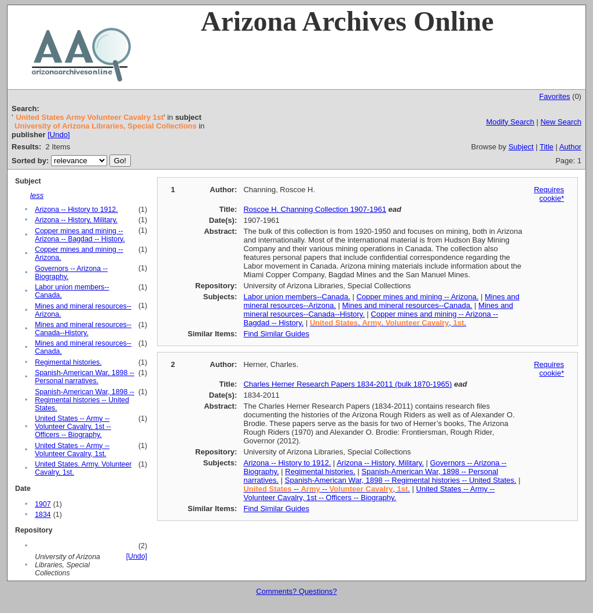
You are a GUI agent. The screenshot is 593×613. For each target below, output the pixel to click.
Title (547, 146)
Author (570, 146)
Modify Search (510, 122)
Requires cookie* (549, 194)
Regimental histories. (68, 362)
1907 (42, 504)
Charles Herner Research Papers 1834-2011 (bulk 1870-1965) (347, 384)
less (36, 195)
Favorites (554, 96)
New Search (560, 122)
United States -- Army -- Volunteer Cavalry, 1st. (72, 450)
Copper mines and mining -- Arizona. (417, 296)
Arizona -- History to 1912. (76, 209)
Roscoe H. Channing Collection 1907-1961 (314, 209)
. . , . (388, 322)
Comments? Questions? (296, 591)
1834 (42, 515)
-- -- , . (326, 488)
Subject (520, 146)
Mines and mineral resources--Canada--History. (83, 329)
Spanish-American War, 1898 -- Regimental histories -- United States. (84, 400)
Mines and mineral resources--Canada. (407, 305)
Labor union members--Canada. (296, 296)
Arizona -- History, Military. (76, 220)
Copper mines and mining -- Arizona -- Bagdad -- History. (80, 235)
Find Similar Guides (276, 333)
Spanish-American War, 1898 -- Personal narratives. (84, 377)
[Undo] (58, 134)
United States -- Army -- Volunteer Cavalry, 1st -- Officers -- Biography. (73, 426)
